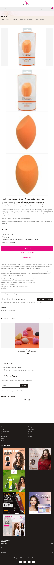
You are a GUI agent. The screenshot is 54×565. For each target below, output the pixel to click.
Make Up (9, 19)
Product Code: (6, 234)
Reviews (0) (27, 257)
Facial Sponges (27, 350)
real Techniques (19, 240)
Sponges (15, 19)
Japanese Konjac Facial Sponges (27, 352)
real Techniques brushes (32, 240)
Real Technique (10, 242)
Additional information (27, 253)
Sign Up (24, 385)
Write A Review (45, 299)
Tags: (3, 240)
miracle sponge (9, 240)
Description (27, 248)
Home (2, 19)
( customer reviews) (19, 299)
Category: (4, 237)
